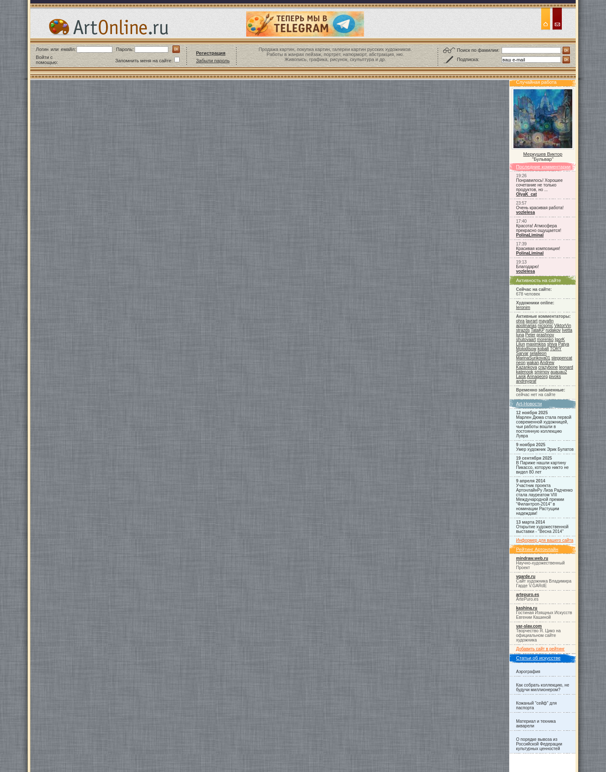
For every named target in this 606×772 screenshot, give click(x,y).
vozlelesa (525, 212)
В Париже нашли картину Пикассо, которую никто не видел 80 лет (542, 467)
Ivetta (567, 330)
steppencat (561, 358)
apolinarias (526, 325)
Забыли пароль (213, 60)
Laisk (521, 376)
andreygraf (526, 381)
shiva (552, 344)
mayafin (546, 321)
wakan (532, 362)
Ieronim (523, 307)
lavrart (531, 321)
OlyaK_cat (526, 194)
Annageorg (537, 376)
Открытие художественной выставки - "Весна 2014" (542, 529)
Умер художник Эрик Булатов (545, 449)
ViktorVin (562, 325)
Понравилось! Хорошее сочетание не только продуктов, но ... (539, 185)
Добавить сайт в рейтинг (540, 649)
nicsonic (545, 325)
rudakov (553, 330)
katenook (524, 372)
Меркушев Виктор (542, 154)
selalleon (538, 353)
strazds (522, 330)
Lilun (520, 344)
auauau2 (558, 372)
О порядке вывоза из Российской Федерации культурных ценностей (539, 744)
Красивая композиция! (538, 248)
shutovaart (526, 339)
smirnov (541, 372)
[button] (80, 59)
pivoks (555, 376)
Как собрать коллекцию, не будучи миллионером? (542, 687)
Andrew (547, 362)
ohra (520, 321)
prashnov (545, 335)
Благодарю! (527, 266)
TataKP (537, 330)
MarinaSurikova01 (533, 358)
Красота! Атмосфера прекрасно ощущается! (538, 228)
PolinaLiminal (530, 235)
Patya (563, 344)
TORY (555, 348)
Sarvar (522, 353)
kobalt (543, 348)
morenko (545, 339)
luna (520, 335)
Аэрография (528, 671)
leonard (566, 367)
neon (520, 362)
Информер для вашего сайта (544, 540)
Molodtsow (526, 348)
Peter (530, 335)
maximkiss (536, 344)
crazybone (548, 367)
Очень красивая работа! (539, 207)
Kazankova (526, 367)
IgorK (560, 339)
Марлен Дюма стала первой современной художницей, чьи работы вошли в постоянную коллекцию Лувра (543, 426)
